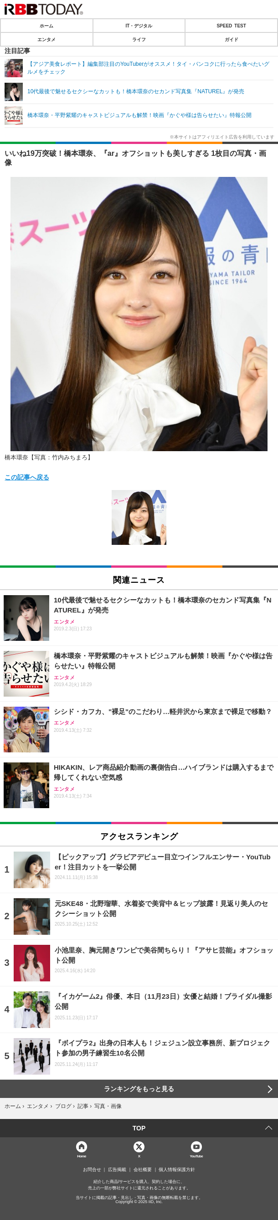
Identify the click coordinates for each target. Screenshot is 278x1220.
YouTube (196, 1156)
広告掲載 (117, 1169)
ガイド (231, 39)
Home (81, 1156)
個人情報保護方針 (177, 1169)
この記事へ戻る (27, 477)
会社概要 (143, 1169)
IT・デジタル (139, 25)
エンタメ (46, 39)
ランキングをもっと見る (139, 1088)
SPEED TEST (231, 25)
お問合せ (92, 1169)
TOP (139, 1128)
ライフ (139, 39)
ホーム (46, 25)
